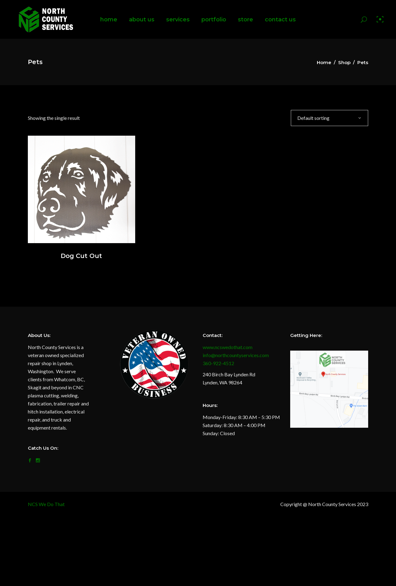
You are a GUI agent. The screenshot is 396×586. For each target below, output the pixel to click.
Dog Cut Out (81, 256)
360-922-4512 (218, 363)
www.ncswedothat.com (227, 347)
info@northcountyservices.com (236, 355)
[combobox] (329, 117)
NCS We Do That (46, 504)
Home (324, 62)
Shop (344, 62)
